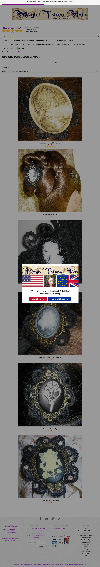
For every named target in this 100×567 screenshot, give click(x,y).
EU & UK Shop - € (60, 299)
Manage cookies (68, 2)
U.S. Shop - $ (38, 299)
